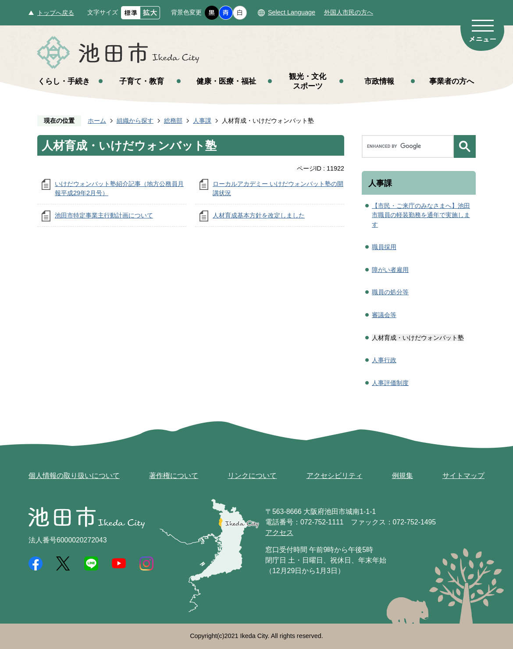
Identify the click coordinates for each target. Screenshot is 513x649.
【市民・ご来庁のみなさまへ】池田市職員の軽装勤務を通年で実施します (421, 215)
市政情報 (379, 81)
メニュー (482, 30)
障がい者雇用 (390, 269)
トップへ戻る (55, 12)
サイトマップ (463, 475)
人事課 (202, 120)
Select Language (291, 12)
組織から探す (135, 120)
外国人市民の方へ (348, 12)
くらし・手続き (64, 81)
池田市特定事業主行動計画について (104, 215)
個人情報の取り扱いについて (74, 475)
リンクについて (252, 475)
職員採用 (384, 246)
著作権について (173, 475)
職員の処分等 (390, 292)
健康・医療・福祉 (226, 81)
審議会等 (384, 314)
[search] (410, 146)
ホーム (97, 120)
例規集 (402, 475)
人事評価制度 (390, 382)
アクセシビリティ (334, 475)
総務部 (173, 120)
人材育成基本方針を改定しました (259, 215)
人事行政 (384, 360)
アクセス (279, 532)
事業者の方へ (451, 81)
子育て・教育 (141, 81)
